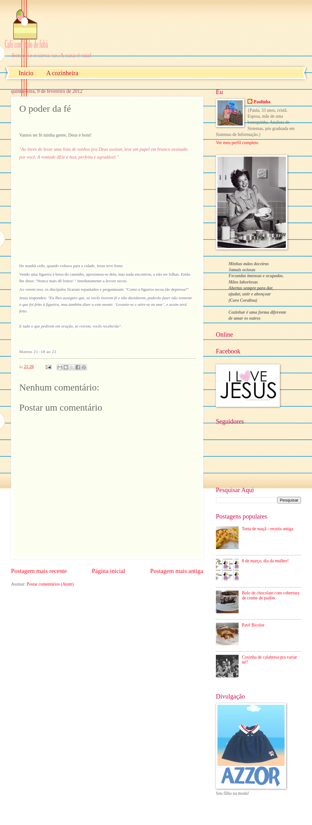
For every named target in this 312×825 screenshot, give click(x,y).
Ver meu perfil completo (237, 142)
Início (26, 73)
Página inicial (108, 571)
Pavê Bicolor (253, 625)
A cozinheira (62, 73)
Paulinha (262, 101)
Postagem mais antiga (176, 571)
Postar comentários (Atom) (49, 584)
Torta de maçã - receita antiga (267, 528)
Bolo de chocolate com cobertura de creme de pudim (270, 596)
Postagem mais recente (39, 571)
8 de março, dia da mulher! (265, 560)
